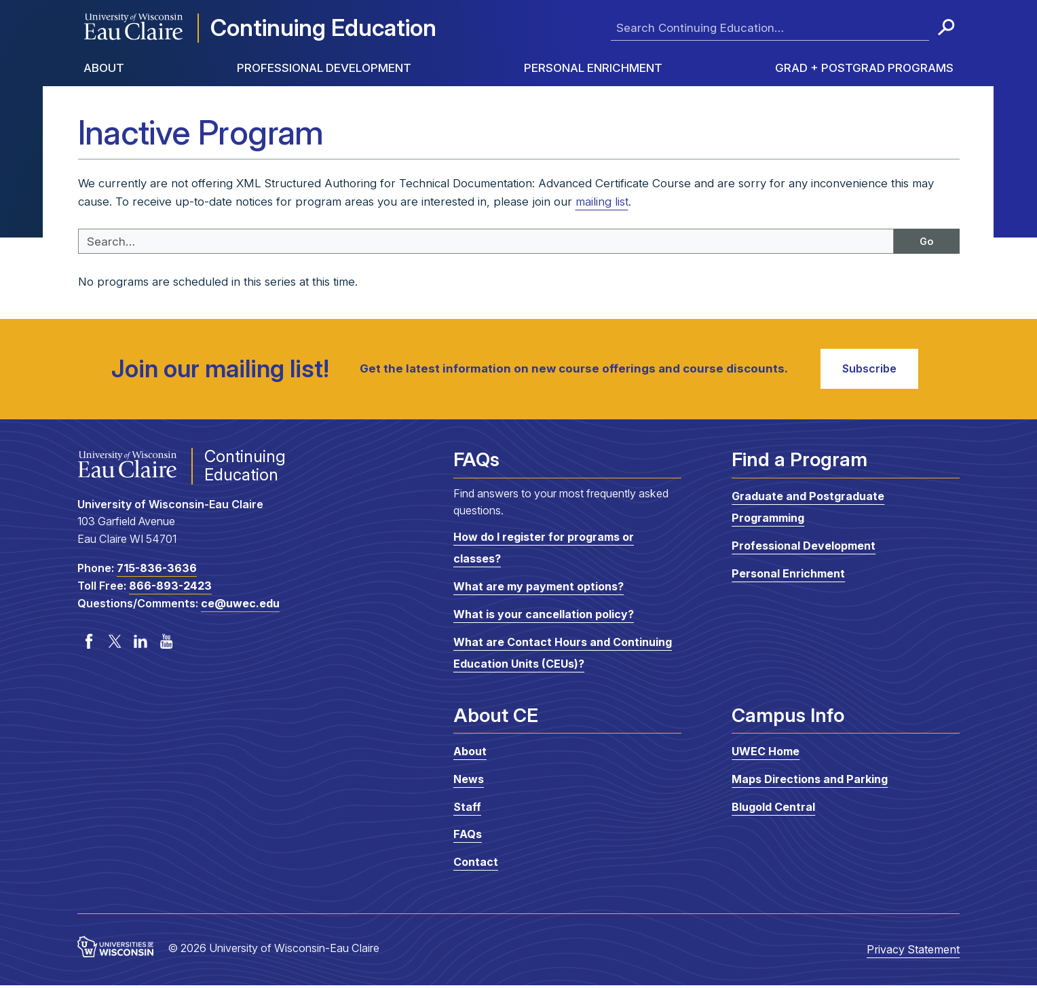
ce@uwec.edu (240, 606)
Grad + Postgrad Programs (864, 68)
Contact (475, 865)
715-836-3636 (157, 571)
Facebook (88, 644)
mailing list (602, 201)
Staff (467, 809)
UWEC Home (765, 754)
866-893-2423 (170, 589)
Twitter (114, 644)
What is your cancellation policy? (543, 617)
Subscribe (866, 370)
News (468, 782)
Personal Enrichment (593, 68)
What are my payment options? (538, 589)
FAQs (467, 837)
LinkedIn (140, 644)
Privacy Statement (913, 953)
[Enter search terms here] (770, 28)
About (103, 68)
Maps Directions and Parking (810, 782)
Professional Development (324, 68)
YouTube (166, 644)
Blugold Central (773, 809)
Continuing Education (323, 27)
